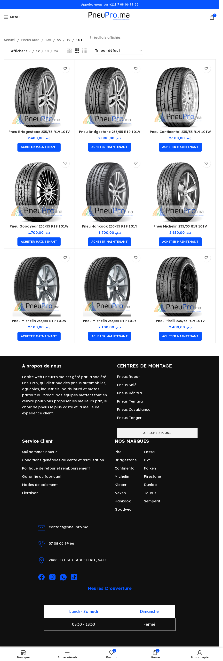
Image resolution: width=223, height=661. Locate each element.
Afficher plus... (157, 433)
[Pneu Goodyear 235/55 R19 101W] (39, 189)
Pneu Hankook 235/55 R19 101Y (109, 226)
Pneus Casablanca (134, 409)
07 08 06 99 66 (61, 543)
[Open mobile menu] (11, 17)
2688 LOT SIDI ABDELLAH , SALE (78, 560)
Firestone (152, 476)
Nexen (120, 493)
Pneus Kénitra (129, 393)
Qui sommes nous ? (39, 451)
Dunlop (150, 484)
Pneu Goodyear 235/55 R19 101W (39, 226)
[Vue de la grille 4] (84, 51)
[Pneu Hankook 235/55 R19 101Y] (109, 189)
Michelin (122, 476)
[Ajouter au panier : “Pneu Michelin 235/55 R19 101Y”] (109, 336)
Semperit (152, 501)
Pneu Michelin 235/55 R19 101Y (109, 321)
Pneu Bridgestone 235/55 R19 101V (39, 132)
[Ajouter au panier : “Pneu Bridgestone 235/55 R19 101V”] (39, 147)
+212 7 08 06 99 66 (123, 4)
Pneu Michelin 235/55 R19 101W (39, 321)
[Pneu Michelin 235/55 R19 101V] (180, 189)
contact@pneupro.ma (68, 527)
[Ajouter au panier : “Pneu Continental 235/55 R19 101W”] (180, 147)
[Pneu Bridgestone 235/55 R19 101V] (39, 94)
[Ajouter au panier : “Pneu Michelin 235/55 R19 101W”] (39, 336)
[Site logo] (109, 17)
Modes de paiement (40, 484)
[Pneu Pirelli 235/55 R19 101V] (180, 283)
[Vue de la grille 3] (77, 51)
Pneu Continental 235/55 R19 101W (180, 132)
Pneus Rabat (128, 376)
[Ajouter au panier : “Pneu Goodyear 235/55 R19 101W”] (39, 241)
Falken (150, 468)
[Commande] (119, 50)
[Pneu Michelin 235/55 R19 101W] (39, 283)
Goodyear (124, 509)
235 (48, 40)
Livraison (30, 493)
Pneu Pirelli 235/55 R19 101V (180, 321)
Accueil (9, 40)
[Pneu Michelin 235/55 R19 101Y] (109, 283)
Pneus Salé (126, 384)
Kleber (121, 484)
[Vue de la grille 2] (69, 51)
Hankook (123, 501)
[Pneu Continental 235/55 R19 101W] (180, 94)
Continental (125, 468)
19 (68, 40)
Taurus (150, 493)
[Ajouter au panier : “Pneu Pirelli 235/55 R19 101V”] (180, 336)
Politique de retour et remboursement (56, 468)
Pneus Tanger (129, 417)
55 (59, 40)
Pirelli (119, 451)
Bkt (147, 460)
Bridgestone (126, 460)
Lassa (149, 451)
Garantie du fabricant (42, 476)
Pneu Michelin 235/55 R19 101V (180, 226)
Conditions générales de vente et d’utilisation (63, 460)
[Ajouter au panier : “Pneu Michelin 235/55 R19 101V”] (180, 241)
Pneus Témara (130, 401)
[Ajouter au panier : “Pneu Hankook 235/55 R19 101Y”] (109, 241)
